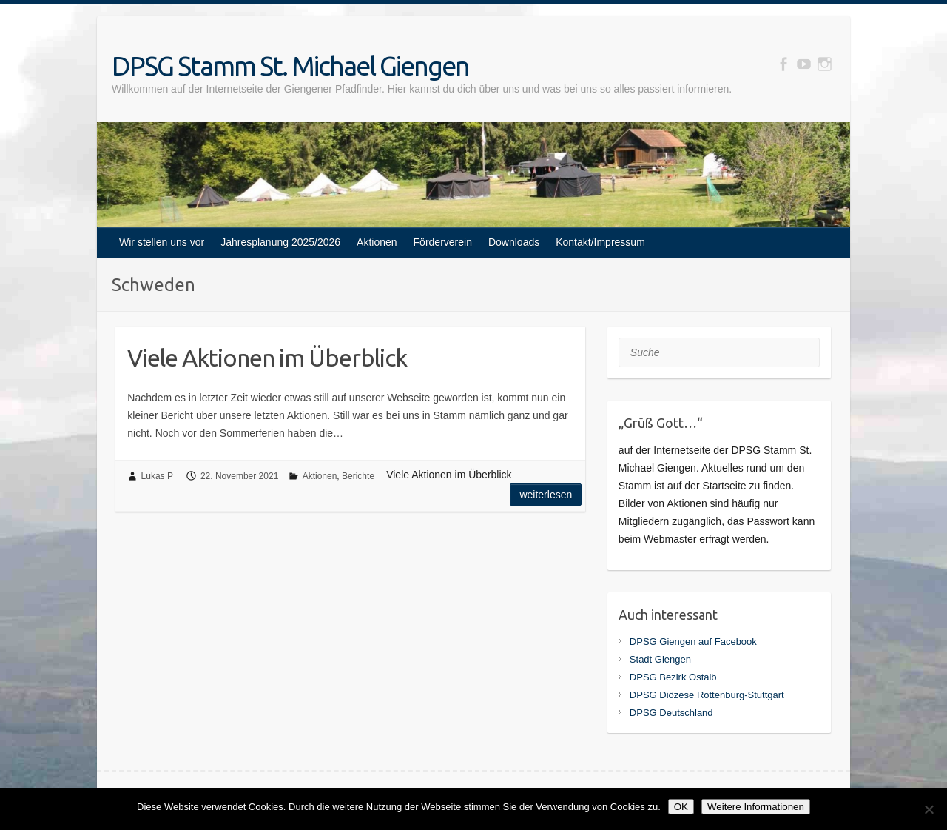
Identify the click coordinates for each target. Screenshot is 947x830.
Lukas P (157, 476)
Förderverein (443, 242)
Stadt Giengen (660, 659)
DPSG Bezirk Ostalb (673, 677)
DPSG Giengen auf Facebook (693, 641)
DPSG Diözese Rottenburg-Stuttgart (707, 694)
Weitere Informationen (755, 806)
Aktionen (377, 242)
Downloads (513, 242)
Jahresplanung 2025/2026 (280, 242)
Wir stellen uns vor (161, 242)
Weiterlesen (545, 495)
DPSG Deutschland (671, 712)
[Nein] (928, 809)
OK (681, 806)
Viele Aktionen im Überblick (267, 357)
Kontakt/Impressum (600, 242)
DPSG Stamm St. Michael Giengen (290, 65)
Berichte (358, 476)
